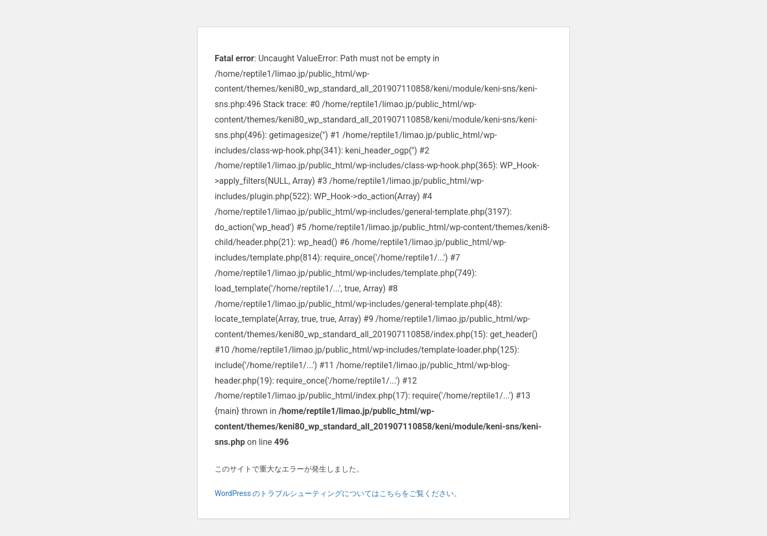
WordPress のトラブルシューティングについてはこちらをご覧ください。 (338, 493)
